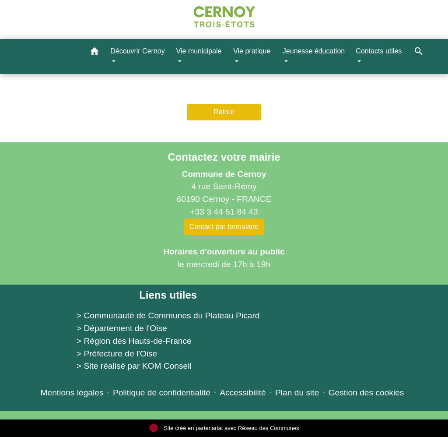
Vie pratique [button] (251, 51)
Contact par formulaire (224, 226)
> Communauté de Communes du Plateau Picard (168, 315)
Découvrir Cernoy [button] (137, 51)
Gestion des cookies (366, 392)
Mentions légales (72, 392)
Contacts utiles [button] (379, 51)
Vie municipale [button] (199, 51)
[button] (94, 52)
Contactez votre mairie (224, 157)
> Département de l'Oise (122, 328)
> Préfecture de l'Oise (117, 353)
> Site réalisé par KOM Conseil (134, 365)
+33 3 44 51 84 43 (224, 211)
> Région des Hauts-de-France (134, 340)
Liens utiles (168, 295)
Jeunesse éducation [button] (314, 51)
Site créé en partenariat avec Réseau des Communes (224, 428)
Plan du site (297, 392)
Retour (224, 112)
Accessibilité (243, 392)
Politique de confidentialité (161, 392)
